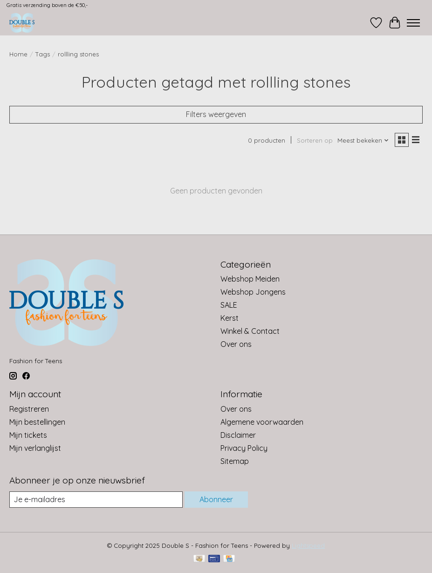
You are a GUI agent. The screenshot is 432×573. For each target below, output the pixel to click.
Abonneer (216, 499)
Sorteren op (315, 140)
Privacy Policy (243, 448)
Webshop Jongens (253, 292)
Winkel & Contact (250, 331)
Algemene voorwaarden (261, 422)
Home (18, 54)
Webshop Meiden (250, 278)
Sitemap (234, 461)
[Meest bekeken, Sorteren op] (363, 140)
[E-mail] (96, 499)
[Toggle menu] (413, 23)
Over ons (236, 344)
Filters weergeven (216, 114)
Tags (42, 54)
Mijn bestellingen (37, 422)
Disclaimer (238, 435)
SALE (228, 305)
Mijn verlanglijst (35, 448)
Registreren (29, 409)
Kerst (229, 318)
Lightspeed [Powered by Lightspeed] (308, 545)
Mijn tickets (28, 435)
